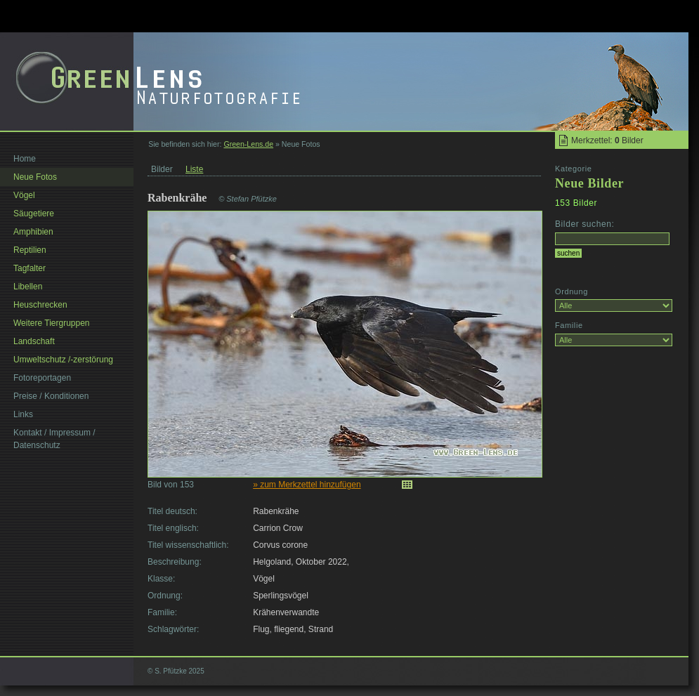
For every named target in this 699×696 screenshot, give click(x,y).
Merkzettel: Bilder (607, 140)
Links (23, 414)
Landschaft (34, 341)
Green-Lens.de (248, 144)
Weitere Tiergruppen (51, 323)
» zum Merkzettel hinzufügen (306, 485)
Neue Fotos (35, 177)
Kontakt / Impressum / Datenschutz (54, 439)
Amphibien (33, 232)
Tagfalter (29, 268)
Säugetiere (33, 213)
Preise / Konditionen (51, 396)
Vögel (24, 195)
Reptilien (29, 250)
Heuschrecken (40, 305)
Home (24, 159)
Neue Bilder (589, 183)
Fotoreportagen (42, 378)
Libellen (27, 286)
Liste (194, 169)
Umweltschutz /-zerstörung (63, 360)
